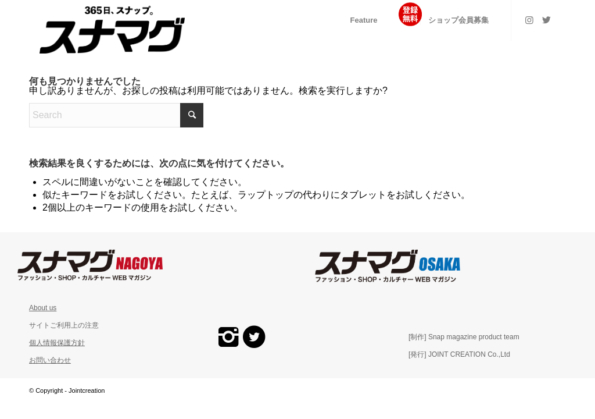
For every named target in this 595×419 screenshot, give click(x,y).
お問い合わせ (50, 360)
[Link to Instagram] (529, 20)
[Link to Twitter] (546, 20)
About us (42, 308)
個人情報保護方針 (57, 343)
